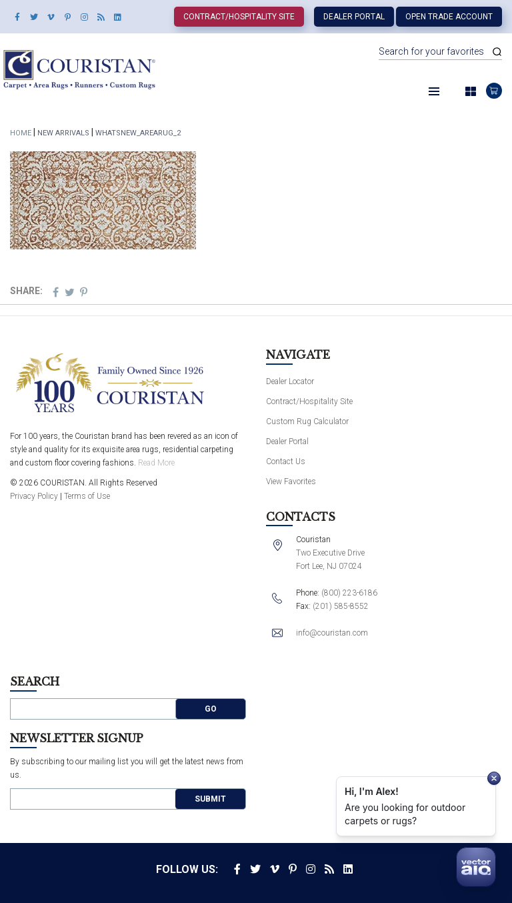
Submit (210, 799)
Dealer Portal (354, 16)
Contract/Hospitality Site (239, 16)
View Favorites (291, 481)
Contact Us (285, 461)
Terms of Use (87, 496)
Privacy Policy (34, 496)
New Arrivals (63, 133)
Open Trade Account (449, 16)
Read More (156, 463)
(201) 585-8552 (341, 606)
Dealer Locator (290, 381)
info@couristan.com (332, 633)
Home (20, 133)
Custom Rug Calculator (307, 421)
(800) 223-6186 (349, 593)
